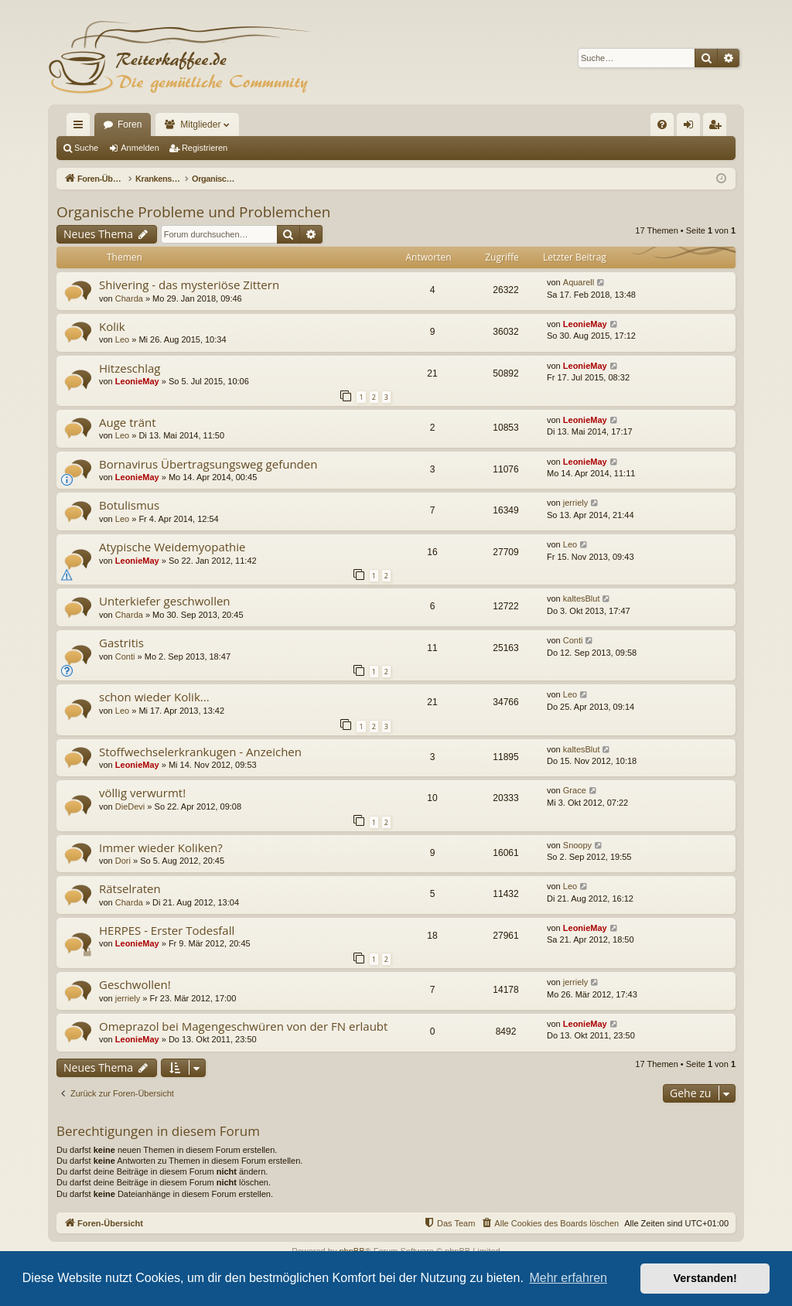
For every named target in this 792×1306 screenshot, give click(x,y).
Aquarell (578, 282)
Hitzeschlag (129, 368)
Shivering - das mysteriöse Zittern (189, 284)
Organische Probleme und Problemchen (193, 212)
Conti (125, 656)
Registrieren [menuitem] (718, 127)
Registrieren (204, 147)
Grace (574, 790)
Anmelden (140, 147)
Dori (123, 860)
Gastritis (121, 642)
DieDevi (130, 806)
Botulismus (129, 505)
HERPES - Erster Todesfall (166, 930)
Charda (129, 298)
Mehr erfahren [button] (568, 1277)
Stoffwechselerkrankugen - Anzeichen (200, 751)
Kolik (112, 326)
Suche (86, 147)
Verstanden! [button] (705, 1278)
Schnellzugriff (81, 127)
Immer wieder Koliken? (161, 847)
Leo (122, 339)
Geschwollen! (135, 984)
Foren (130, 124)
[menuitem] (662, 124)
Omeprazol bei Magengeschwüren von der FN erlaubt (243, 1026)
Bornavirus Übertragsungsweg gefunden (208, 464)
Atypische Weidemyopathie (172, 546)
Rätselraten (130, 888)
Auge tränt (127, 422)
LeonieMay (585, 324)
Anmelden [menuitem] (692, 127)
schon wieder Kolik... (154, 696)
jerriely (575, 502)
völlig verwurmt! (142, 792)
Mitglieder (200, 124)
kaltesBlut (581, 598)
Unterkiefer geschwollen (164, 601)
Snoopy (577, 845)
